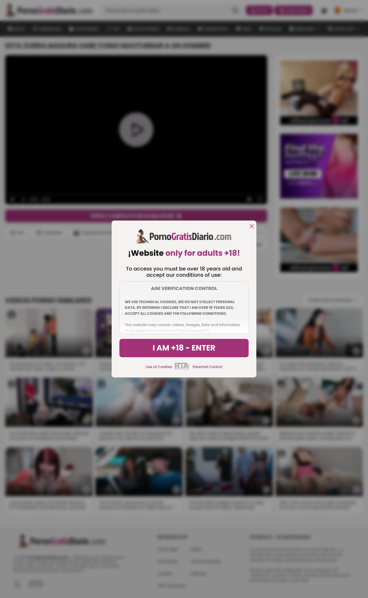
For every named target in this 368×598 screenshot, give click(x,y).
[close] (252, 226)
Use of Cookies (159, 366)
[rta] (182, 368)
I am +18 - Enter (183, 347)
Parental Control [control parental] (207, 366)
